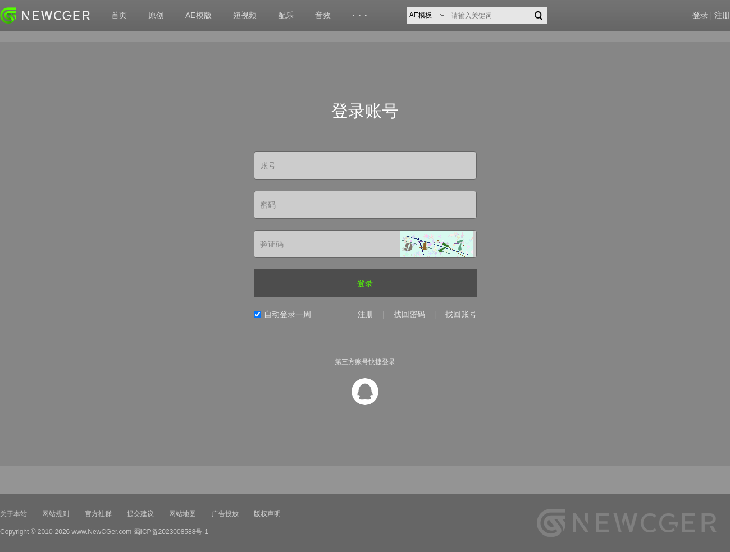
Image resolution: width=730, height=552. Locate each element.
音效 (323, 15)
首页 (119, 15)
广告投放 (225, 514)
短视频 (245, 15)
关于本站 (13, 514)
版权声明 (267, 514)
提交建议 (140, 514)
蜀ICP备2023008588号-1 (171, 532)
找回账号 (461, 314)
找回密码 (409, 314)
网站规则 (55, 514)
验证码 (272, 244)
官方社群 (98, 514)
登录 (700, 15)
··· (361, 15)
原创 (156, 15)
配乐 (286, 15)
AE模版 (198, 15)
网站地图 (182, 514)
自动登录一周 (287, 314)
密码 (268, 204)
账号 (268, 165)
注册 (722, 15)
